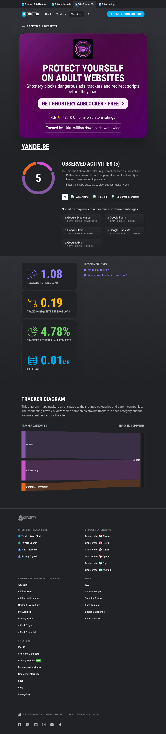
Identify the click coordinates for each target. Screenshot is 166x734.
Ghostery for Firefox (97, 543)
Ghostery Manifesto (28, 653)
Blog (20, 687)
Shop (20, 680)
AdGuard (23, 584)
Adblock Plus (25, 591)
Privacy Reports (29, 660)
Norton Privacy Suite (29, 605)
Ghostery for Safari (97, 549)
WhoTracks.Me (84, 4)
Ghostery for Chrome (98, 536)
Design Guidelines (95, 611)
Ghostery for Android (98, 570)
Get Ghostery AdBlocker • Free (80, 103)
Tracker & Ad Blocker (34, 4)
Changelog (24, 694)
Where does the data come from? (105, 275)
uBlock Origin (25, 625)
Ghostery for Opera (97, 556)
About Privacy (92, 618)
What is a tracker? (96, 269)
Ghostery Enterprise (29, 674)
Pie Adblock (24, 611)
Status (21, 647)
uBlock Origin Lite (27, 632)
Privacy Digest (107, 4)
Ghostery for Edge (96, 563)
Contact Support (93, 591)
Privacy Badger (26, 618)
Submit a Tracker (94, 598)
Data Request (92, 605)
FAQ (87, 584)
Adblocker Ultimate (28, 598)
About (48, 14)
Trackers (61, 14)
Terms (71, 714)
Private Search (61, 4)
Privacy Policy (83, 714)
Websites (76, 14)
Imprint (96, 714)
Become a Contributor (126, 14)
